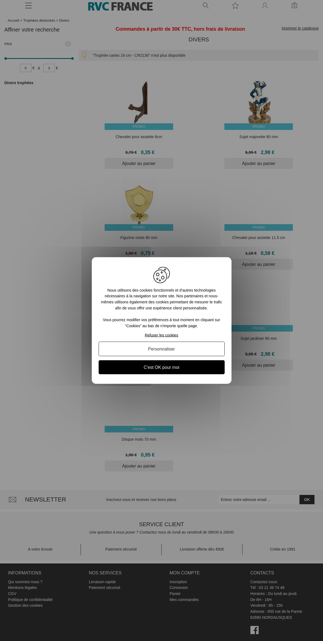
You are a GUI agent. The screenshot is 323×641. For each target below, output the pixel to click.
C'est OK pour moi (161, 367)
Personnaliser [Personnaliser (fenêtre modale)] (161, 349)
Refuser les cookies (161, 335)
